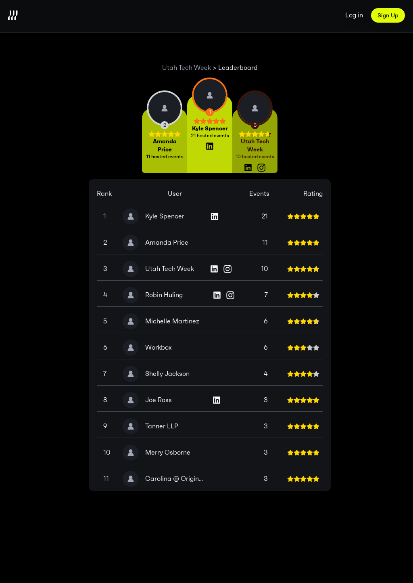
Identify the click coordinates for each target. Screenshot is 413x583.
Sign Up (388, 15)
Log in (354, 15)
